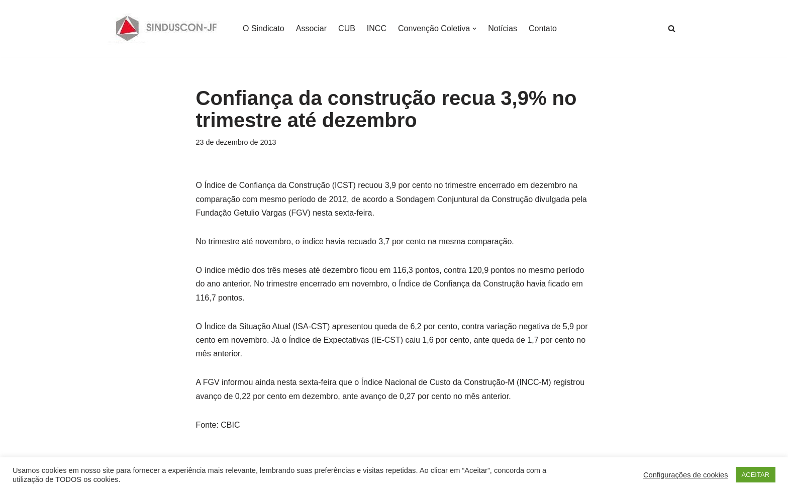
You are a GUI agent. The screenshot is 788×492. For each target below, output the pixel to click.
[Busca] (671, 28)
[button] (474, 29)
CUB (346, 28)
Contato (543, 28)
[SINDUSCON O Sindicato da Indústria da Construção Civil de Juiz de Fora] (167, 28)
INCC (376, 28)
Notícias (502, 28)
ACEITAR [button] (755, 474)
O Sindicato (263, 28)
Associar (311, 28)
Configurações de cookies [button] (685, 475)
